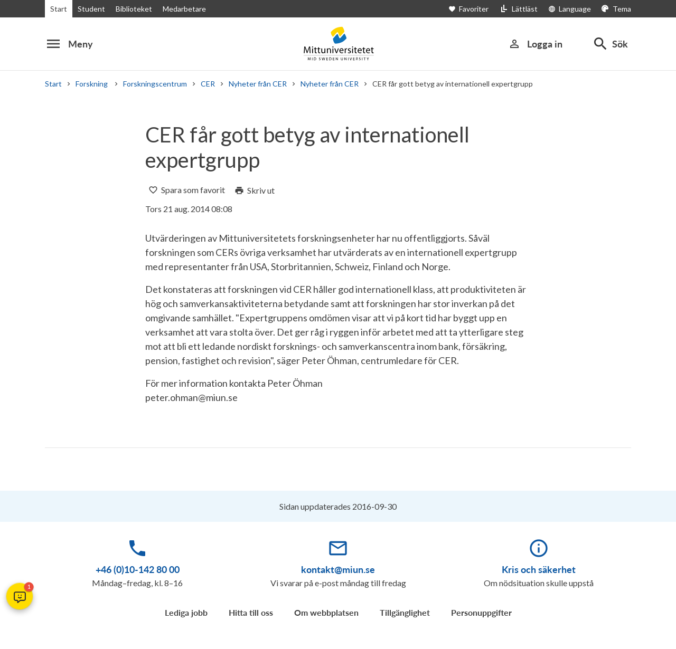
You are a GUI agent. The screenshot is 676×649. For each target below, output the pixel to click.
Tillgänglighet (405, 612)
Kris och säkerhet (539, 569)
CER (208, 83)
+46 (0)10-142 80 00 (138, 569)
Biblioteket (134, 8)
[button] (19, 596)
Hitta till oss (251, 612)
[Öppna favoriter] (473, 9)
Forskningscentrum (155, 83)
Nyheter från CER (258, 83)
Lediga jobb (186, 612)
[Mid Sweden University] (338, 43)
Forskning (92, 83)
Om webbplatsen (326, 612)
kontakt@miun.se (338, 569)
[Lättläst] (518, 9)
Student (91, 8)
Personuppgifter (481, 612)
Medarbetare (184, 8)
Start (58, 8)
